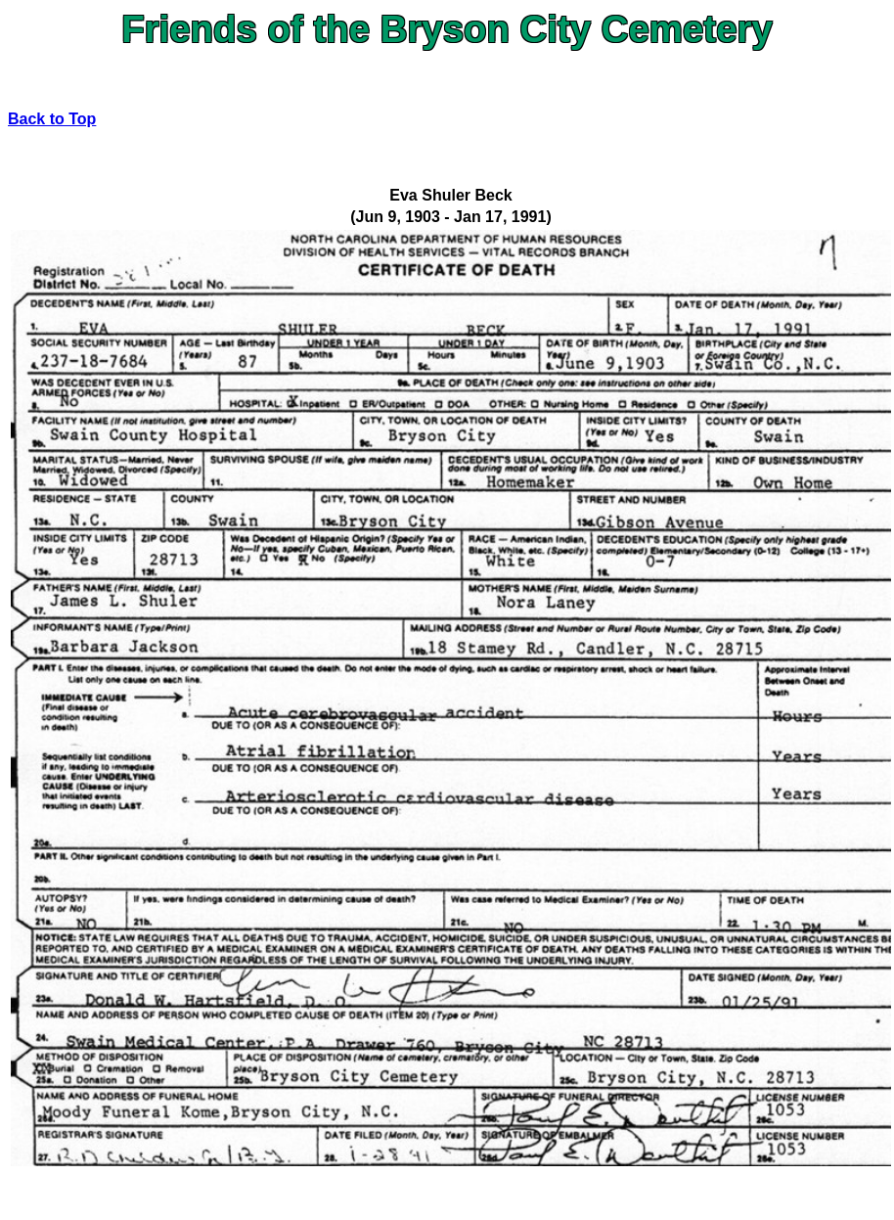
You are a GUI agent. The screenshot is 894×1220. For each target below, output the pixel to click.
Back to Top (52, 119)
